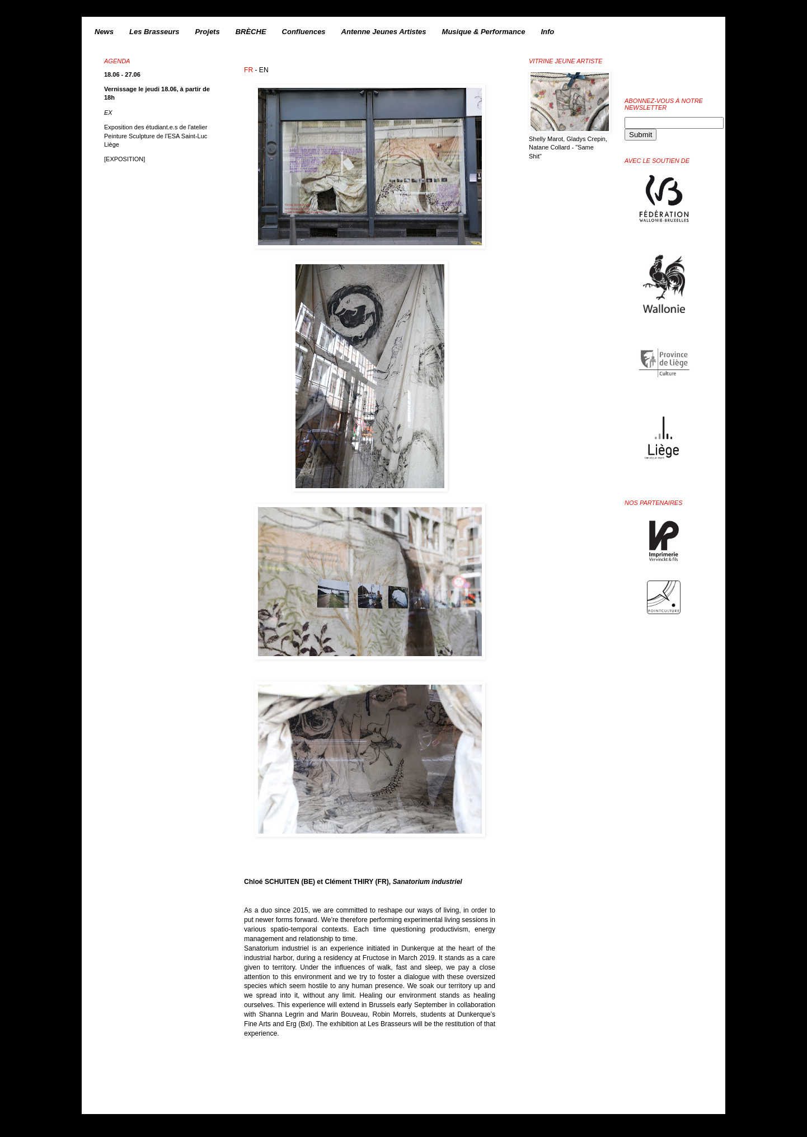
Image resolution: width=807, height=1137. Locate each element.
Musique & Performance (484, 31)
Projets (207, 31)
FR (248, 70)
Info (547, 31)
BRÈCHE (251, 31)
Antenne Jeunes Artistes (383, 31)
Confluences (304, 31)
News (104, 31)
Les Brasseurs (154, 31)
